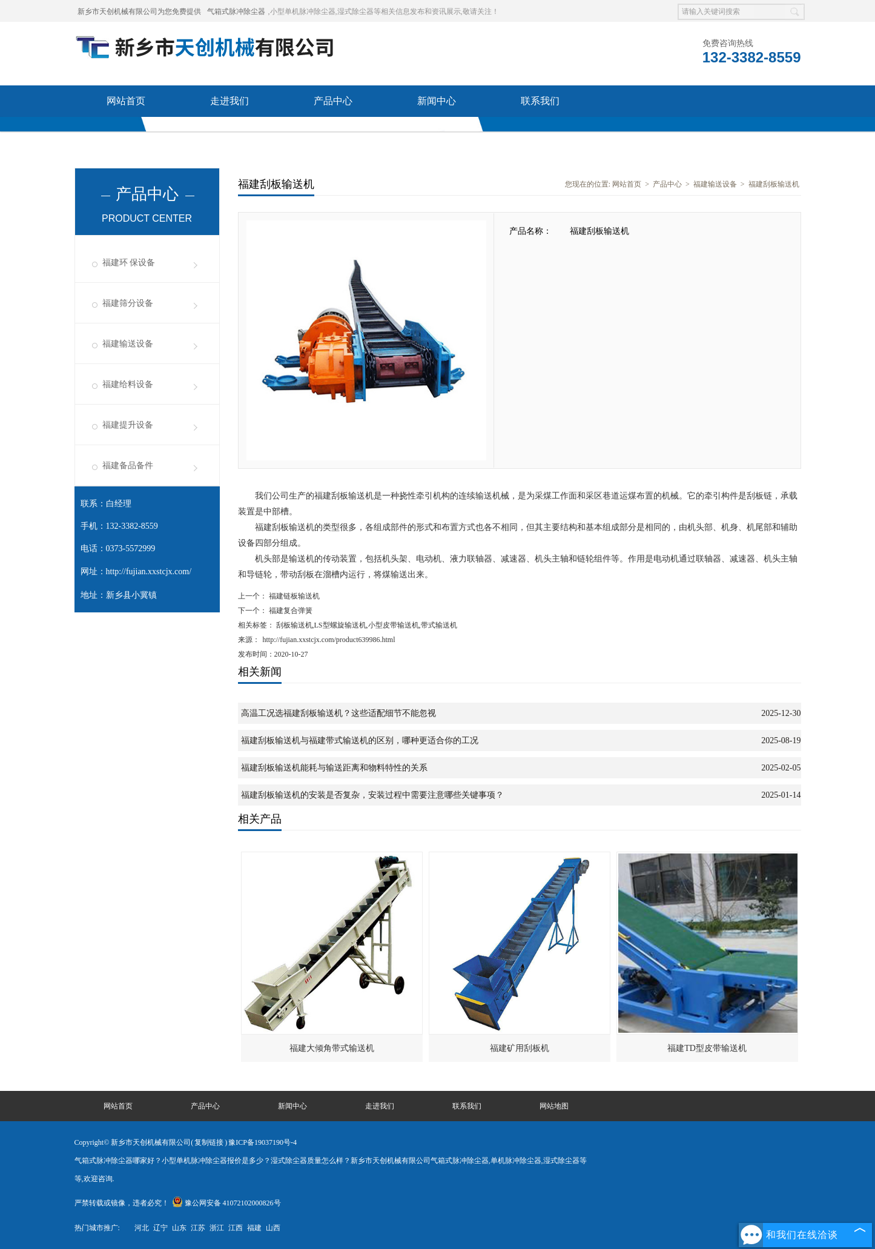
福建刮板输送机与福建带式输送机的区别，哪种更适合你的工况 (359, 740)
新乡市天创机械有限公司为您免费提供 (139, 11)
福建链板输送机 (293, 596)
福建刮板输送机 (773, 184)
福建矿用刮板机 (519, 1048)
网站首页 (126, 101)
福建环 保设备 (129, 262)
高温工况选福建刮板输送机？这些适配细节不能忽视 (338, 713)
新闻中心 (436, 101)
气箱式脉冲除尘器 (236, 11)
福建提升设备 (127, 424)
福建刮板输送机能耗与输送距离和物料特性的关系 (334, 767)
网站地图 (554, 1106)
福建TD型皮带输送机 (707, 1048)
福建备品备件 (127, 465)
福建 (254, 1228)
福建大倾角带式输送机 (331, 1048)
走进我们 (229, 101)
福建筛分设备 (127, 303)
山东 (179, 1228)
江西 (235, 1228)
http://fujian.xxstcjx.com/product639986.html (329, 639)
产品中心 (333, 101)
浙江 (217, 1228)
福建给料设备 (127, 384)
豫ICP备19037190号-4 (262, 1142)
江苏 (198, 1228)
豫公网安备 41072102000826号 (226, 1203)
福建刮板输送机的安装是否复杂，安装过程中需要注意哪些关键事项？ (372, 795)
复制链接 (208, 1142)
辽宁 (160, 1228)
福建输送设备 (127, 343)
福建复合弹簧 (289, 610)
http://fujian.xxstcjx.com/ (149, 571)
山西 (273, 1228)
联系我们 (540, 101)
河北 (141, 1228)
